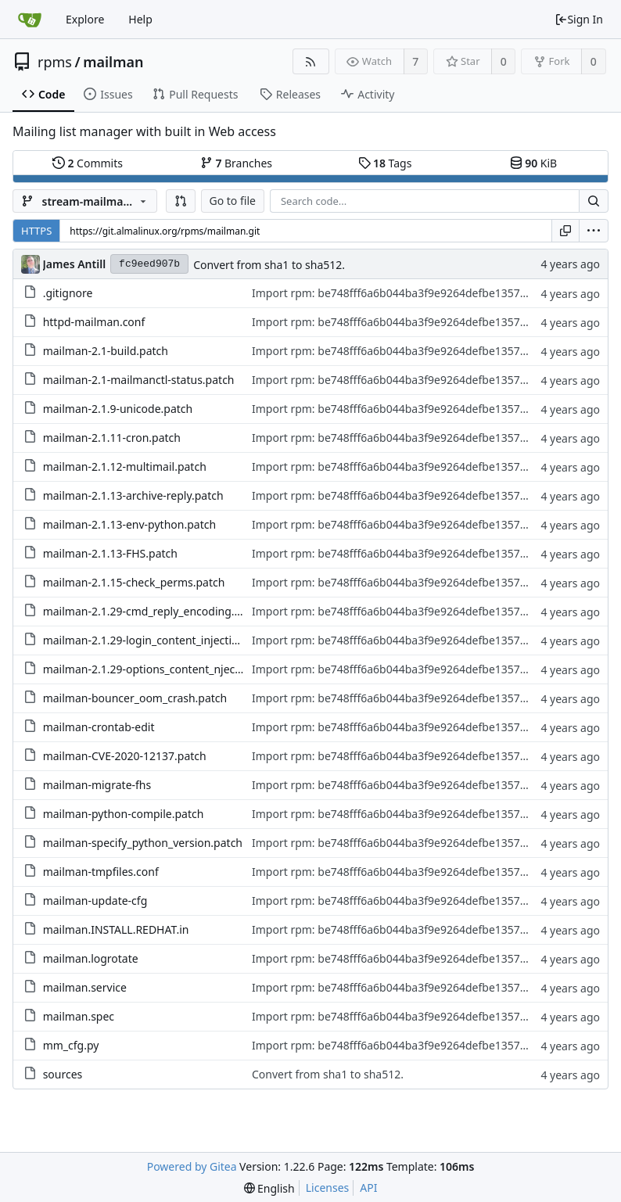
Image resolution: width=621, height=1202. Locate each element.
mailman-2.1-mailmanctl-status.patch (139, 379)
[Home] (30, 19)
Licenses (328, 1187)
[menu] (593, 230)
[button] (181, 201)
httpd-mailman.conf (94, 321)
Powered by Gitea (192, 1166)
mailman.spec (78, 1016)
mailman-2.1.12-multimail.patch (124, 466)
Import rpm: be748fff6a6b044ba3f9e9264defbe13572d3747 (405, 292)
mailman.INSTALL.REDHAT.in (116, 929)
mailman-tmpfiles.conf (101, 871)
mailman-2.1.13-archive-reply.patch (133, 495)
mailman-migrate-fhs (97, 784)
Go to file (233, 200)
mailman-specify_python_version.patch (142, 842)
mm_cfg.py (71, 1045)
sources (63, 1074)
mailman (113, 62)
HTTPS (36, 231)
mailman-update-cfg (95, 900)
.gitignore (68, 292)
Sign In (579, 19)
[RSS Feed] (311, 61)
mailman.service (85, 987)
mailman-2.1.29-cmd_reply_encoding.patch (153, 611)
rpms (55, 62)
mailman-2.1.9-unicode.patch (118, 408)
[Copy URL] (565, 230)
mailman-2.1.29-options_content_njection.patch (165, 669)
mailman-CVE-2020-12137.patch (124, 755)
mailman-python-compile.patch (123, 813)
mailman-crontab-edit (99, 726)
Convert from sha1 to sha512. (269, 264)
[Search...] (593, 201)
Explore (85, 19)
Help (140, 19)
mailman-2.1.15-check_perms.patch (134, 582)
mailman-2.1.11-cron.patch (112, 437)
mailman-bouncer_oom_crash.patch (135, 698)
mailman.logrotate (90, 958)
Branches (236, 163)
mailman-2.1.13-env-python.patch (129, 524)
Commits (87, 163)
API (368, 1187)
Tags (385, 163)
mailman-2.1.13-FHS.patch (110, 553)
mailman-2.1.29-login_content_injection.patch (160, 640)
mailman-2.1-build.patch (105, 350)
